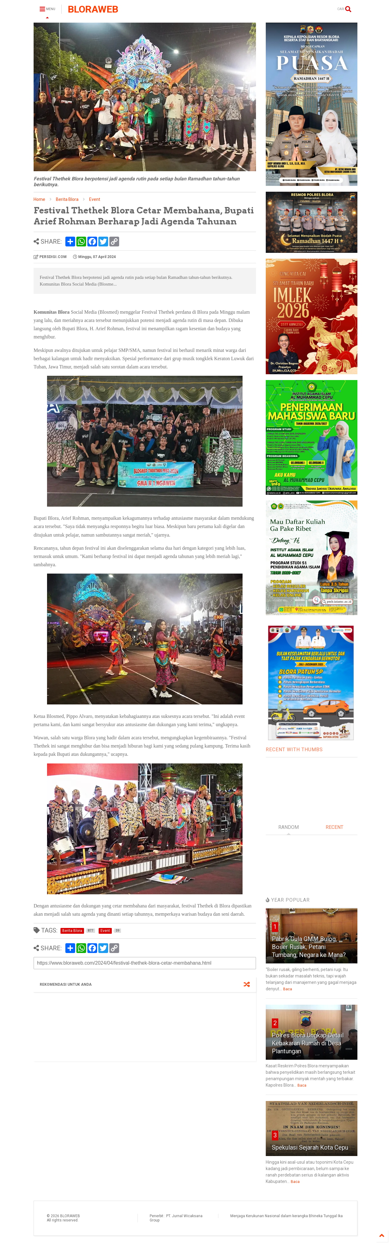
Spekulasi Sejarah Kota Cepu (310, 1147)
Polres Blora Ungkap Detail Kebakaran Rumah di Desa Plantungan (308, 1043)
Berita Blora (67, 199)
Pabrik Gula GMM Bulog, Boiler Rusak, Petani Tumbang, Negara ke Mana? (309, 947)
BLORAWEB (93, 9)
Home (39, 199)
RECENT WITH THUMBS (294, 749)
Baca (287, 989)
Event (94, 199)
